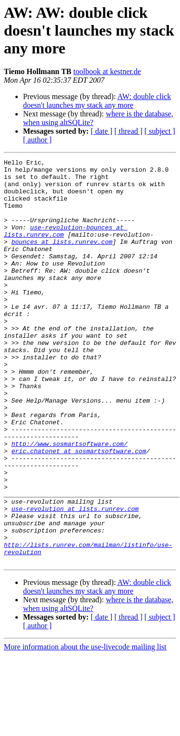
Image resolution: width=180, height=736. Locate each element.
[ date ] (101, 131)
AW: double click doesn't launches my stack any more (97, 100)
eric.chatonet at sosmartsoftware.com (79, 510)
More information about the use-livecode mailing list (85, 727)
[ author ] (37, 140)
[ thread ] (128, 131)
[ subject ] (159, 131)
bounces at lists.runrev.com (62, 258)
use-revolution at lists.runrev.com (75, 579)
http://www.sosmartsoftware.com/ (70, 501)
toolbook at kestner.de (107, 71)
